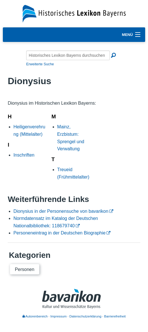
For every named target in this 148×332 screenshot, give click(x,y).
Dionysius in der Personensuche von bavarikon (60, 211)
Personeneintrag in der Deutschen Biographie (59, 232)
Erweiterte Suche (40, 64)
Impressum (58, 316)
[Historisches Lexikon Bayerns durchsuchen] (68, 55)
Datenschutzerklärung (85, 316)
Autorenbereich (35, 316)
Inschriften (23, 155)
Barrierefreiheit (115, 316)
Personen (24, 269)
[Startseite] (74, 13)
